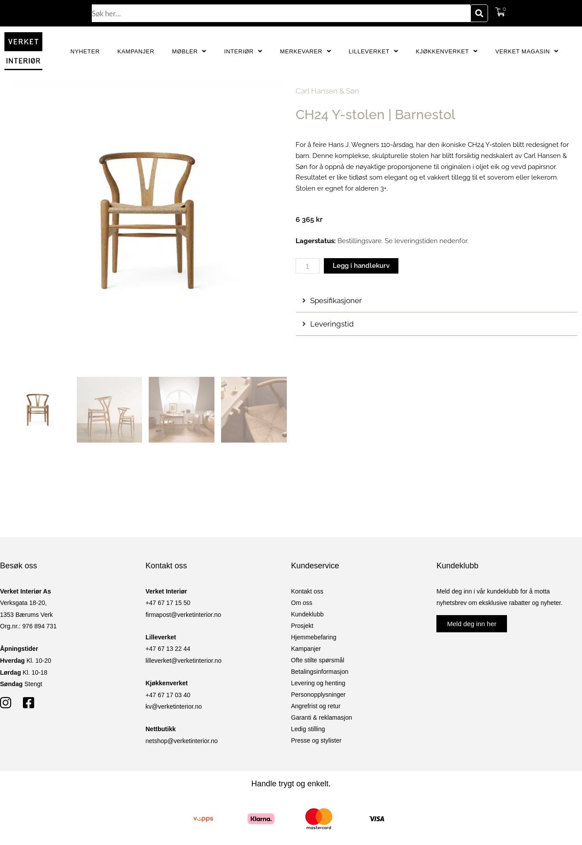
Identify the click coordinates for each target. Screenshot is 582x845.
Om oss (301, 602)
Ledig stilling (308, 728)
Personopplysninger (318, 694)
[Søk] (479, 13)
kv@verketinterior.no (174, 706)
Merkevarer (305, 51)
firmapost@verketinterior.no (183, 614)
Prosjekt (302, 625)
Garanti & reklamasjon (322, 717)
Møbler (189, 51)
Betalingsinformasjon (320, 671)
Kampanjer (135, 51)
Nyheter (85, 51)
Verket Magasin (526, 51)
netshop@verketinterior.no (182, 740)
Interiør (243, 51)
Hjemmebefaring (314, 637)
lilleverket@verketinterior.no (184, 660)
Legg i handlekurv (361, 266)
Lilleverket (373, 51)
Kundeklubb (307, 614)
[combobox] (281, 13)
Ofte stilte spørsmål (318, 660)
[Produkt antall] (307, 266)
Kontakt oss (307, 591)
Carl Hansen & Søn (327, 90)
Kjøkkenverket (446, 51)
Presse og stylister (316, 740)
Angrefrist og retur (316, 706)
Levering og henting (318, 683)
